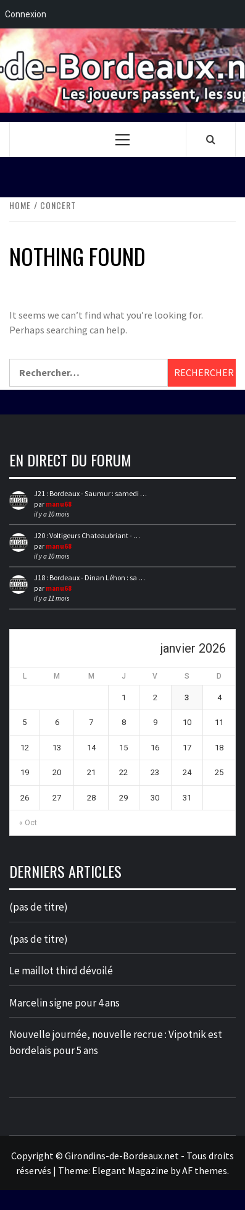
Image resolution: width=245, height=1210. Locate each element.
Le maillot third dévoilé (61, 970)
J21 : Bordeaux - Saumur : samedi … (90, 493)
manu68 (59, 504)
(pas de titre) (38, 907)
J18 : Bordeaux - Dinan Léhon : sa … (89, 577)
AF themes (204, 1170)
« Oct (28, 822)
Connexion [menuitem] (25, 14)
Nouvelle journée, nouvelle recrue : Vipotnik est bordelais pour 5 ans (115, 1042)
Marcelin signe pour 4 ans (64, 1003)
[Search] (210, 139)
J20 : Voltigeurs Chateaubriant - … (87, 535)
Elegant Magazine (130, 1170)
